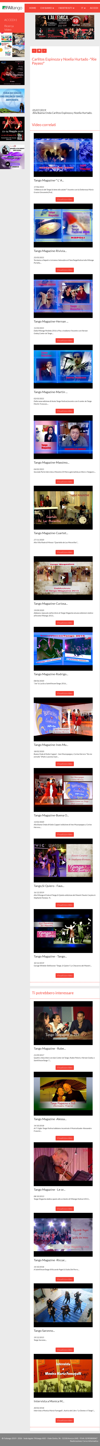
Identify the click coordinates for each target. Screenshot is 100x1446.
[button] (63, 155)
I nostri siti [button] (66, 8)
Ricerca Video (9, 27)
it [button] (83, 8)
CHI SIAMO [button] (47, 8)
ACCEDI (94, 8)
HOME (33, 7)
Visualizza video (64, 199)
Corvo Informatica (90, 1441)
